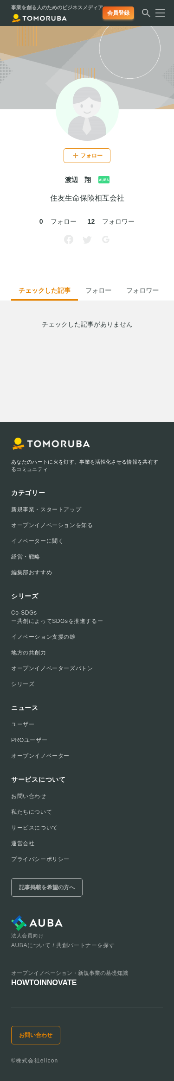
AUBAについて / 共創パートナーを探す (63, 945)
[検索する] (146, 15)
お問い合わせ (28, 796)
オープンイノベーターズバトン (52, 668)
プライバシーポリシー (40, 859)
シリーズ (22, 684)
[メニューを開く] (157, 13)
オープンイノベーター (40, 756)
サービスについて (34, 827)
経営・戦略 (25, 556)
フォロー (98, 290)
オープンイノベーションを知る (52, 525)
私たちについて (31, 812)
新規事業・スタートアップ (46, 509)
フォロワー (142, 290)
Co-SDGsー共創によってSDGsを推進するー (57, 617)
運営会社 (22, 843)
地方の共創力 (28, 652)
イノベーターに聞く (37, 541)
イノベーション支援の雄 (43, 637)
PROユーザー (29, 740)
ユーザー (22, 724)
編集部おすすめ (31, 572)
